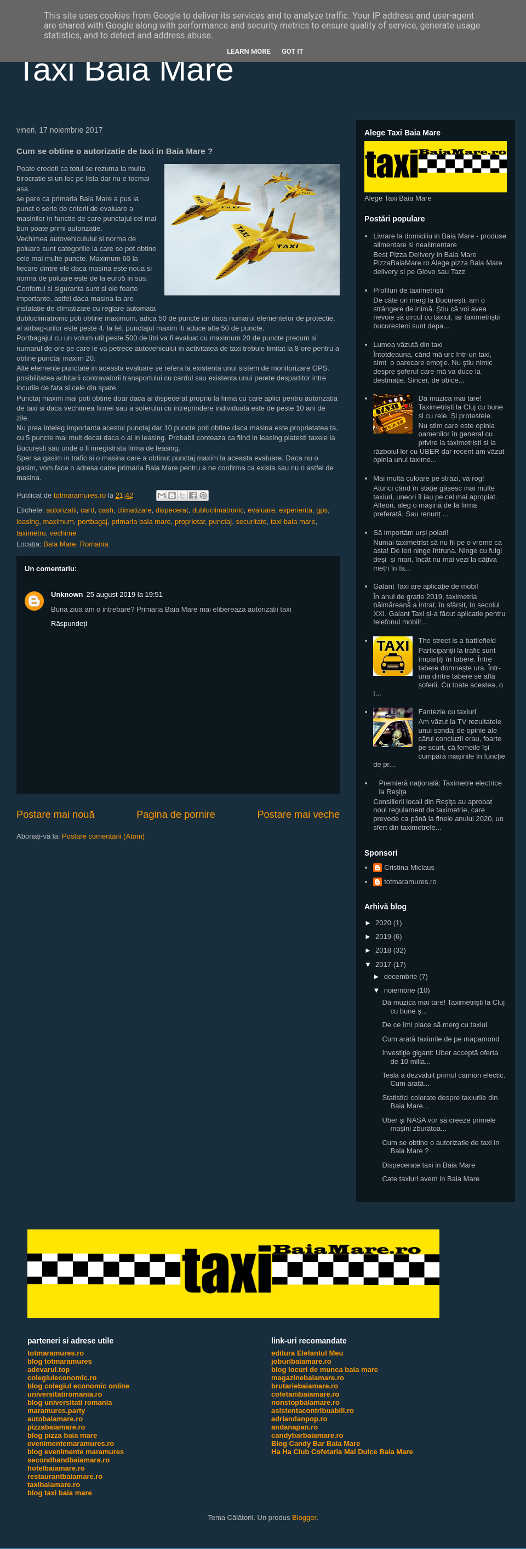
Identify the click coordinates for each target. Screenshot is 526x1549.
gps (322, 510)
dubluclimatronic (218, 510)
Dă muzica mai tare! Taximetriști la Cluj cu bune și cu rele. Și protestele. (460, 406)
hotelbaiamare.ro (56, 1468)
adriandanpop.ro (299, 1419)
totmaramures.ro (410, 882)
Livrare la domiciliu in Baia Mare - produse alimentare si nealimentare (439, 240)
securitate (251, 521)
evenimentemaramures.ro (70, 1443)
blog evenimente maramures (75, 1452)
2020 (384, 923)
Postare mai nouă (55, 814)
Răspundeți (69, 623)
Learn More (249, 51)
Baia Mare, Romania (75, 544)
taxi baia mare (293, 521)
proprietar (190, 521)
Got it (293, 51)
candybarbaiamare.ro (307, 1435)
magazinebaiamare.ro (307, 1378)
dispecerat (172, 510)
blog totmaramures (59, 1361)
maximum (58, 521)
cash (106, 510)
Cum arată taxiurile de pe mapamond (440, 1039)
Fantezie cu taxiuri (447, 712)
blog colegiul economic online (78, 1386)
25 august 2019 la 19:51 (125, 594)
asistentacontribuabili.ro (312, 1410)
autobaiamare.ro (55, 1419)
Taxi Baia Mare (125, 69)
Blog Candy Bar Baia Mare (316, 1443)
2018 (384, 950)
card (87, 510)
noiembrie (401, 990)
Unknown (67, 594)
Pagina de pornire (175, 814)
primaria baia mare (140, 521)
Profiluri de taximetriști (408, 290)
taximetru (30, 533)
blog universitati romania (69, 1402)
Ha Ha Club (290, 1452)
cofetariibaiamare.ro (305, 1394)
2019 (384, 936)
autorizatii (61, 510)
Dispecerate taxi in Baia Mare (428, 1165)
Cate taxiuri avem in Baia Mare (430, 1179)
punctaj (220, 521)
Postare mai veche (298, 814)
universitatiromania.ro (64, 1394)
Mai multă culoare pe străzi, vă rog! (428, 478)
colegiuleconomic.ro (61, 1378)
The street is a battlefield (457, 640)
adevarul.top (48, 1369)
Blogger (304, 1517)
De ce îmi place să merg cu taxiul (434, 1025)
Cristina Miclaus (409, 867)
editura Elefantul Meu (307, 1353)
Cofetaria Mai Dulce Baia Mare (362, 1452)
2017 (384, 964)
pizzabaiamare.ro (56, 1427)
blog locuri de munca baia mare (324, 1369)
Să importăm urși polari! (410, 532)
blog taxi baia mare (59, 1493)
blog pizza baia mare (62, 1435)
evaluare (261, 510)
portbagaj (92, 521)
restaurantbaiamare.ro (64, 1476)
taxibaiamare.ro (53, 1484)
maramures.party (56, 1410)
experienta (295, 510)
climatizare (134, 510)
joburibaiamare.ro (301, 1361)
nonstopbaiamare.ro (305, 1402)
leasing (27, 521)
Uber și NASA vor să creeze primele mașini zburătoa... (438, 1124)
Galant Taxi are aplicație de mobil (425, 586)
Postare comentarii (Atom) (103, 836)
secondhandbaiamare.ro (68, 1460)
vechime (63, 533)
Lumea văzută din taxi (407, 344)
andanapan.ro (294, 1427)
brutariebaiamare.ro (304, 1386)
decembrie (401, 976)
